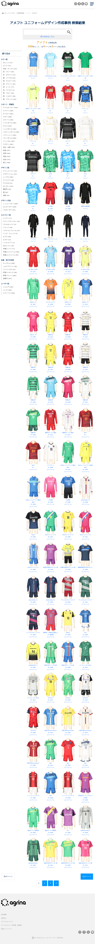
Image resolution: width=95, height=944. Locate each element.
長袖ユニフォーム (11, 255)
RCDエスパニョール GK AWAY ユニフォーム (51, 525)
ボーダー (8, 187)
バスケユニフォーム (11, 231)
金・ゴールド (9, 90)
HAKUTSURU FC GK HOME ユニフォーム (85, 490)
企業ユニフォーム (6, 929)
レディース (9, 293)
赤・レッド (8, 87)
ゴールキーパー (9, 225)
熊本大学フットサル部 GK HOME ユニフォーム (51, 655)
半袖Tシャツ (9, 249)
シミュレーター (10, 204)
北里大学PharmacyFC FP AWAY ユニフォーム (85, 720)
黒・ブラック (9, 100)
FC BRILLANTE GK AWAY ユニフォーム (33, 260)
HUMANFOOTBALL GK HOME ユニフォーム (33, 853)
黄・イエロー (9, 97)
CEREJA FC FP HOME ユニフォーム (33, 325)
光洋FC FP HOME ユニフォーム (68, 623)
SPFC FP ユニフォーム (85, 423)
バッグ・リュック (10, 234)
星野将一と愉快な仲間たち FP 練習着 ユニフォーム (51, 623)
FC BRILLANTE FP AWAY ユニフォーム (68, 260)
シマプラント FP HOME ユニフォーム (51, 455)
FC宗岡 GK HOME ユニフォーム (51, 490)
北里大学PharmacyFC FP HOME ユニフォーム (33, 753)
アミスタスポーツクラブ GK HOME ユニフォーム (68, 590)
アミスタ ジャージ (33, 228)
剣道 (6, 151)
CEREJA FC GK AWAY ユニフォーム (33, 292)
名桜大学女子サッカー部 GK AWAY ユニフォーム (51, 853)
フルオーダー (9, 210)
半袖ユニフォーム (11, 252)
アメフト (8, 111)
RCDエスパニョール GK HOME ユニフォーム (68, 525)
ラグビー (8, 145)
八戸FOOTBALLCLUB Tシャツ (51, 65)
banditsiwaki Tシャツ (33, 65)
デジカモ (8, 183)
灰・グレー (8, 72)
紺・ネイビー (9, 81)
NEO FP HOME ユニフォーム (51, 786)
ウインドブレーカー (11, 222)
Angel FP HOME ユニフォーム (33, 525)
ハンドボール (9, 129)
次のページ (87, 877)
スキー (7, 117)
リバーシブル (9, 270)
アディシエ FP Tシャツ (85, 99)
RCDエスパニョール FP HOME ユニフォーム (33, 557)
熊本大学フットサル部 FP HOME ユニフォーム (68, 655)
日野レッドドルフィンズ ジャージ (51, 228)
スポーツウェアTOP (9, 13)
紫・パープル (9, 78)
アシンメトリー (10, 171)
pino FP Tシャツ (68, 164)
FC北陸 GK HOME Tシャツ (68, 196)
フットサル (9, 142)
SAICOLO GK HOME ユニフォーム (68, 688)
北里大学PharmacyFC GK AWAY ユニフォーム (51, 720)
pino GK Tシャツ (51, 164)
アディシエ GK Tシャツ (51, 99)
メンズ (7, 290)
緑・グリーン (9, 84)
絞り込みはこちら (47, 36)
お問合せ (3, 918)
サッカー (8, 114)
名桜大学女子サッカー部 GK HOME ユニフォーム (68, 853)
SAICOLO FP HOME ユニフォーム (33, 720)
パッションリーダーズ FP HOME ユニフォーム (33, 786)
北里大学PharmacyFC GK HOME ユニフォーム (68, 720)
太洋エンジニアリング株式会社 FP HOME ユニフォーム (33, 491)
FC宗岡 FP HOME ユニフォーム (68, 490)
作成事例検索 (20, 13)
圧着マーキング (10, 273)
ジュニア (8, 287)
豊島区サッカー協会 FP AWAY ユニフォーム (68, 423)
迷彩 (6, 196)
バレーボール (9, 138)
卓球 (6, 154)
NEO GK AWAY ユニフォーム (51, 753)
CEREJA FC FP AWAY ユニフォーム (85, 292)
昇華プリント (9, 276)
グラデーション (10, 174)
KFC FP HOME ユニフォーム (68, 820)
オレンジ (8, 63)
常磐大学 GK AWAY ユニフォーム (51, 325)
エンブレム (9, 264)
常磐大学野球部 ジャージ (85, 195)
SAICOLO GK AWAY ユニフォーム (51, 688)
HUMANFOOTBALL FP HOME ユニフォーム (85, 820)
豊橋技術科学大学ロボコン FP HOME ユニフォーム (85, 557)
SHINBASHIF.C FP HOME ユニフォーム (33, 655)
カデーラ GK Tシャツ (68, 131)
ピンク (7, 66)
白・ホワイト (9, 75)
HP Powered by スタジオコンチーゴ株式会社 (48, 938)
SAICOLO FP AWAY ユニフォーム (85, 688)
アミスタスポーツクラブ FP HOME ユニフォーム (33, 623)
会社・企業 (9, 148)
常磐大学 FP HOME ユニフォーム (33, 357)
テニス (7, 126)
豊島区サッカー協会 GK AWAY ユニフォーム (51, 423)
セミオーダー (9, 207)
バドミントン (9, 135)
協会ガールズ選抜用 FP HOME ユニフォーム (51, 820)
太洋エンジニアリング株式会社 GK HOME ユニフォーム (85, 456)
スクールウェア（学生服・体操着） (12, 925)
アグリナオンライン (7, 922)
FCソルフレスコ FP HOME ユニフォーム (51, 292)
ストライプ (8, 180)
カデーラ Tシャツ (51, 130)
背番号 (7, 279)
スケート (8, 120)
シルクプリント (10, 267)
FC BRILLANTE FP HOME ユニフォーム (85, 260)
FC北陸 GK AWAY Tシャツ (51, 196)
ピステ (7, 240)
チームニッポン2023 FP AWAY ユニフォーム (33, 688)
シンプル (8, 177)
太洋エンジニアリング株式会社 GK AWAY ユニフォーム (68, 456)
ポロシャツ (8, 246)
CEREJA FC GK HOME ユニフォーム (68, 292)
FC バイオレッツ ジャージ (68, 228)
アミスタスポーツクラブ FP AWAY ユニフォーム (85, 590)
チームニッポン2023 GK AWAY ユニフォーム (85, 655)
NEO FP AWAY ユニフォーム (85, 753)
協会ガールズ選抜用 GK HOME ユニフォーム (33, 820)
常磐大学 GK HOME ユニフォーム (68, 325)
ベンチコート (9, 243)
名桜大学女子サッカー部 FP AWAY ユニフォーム (85, 853)
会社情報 (3, 915)
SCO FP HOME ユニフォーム (85, 623)
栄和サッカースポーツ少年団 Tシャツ (85, 66)
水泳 (6, 160)
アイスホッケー (10, 108)
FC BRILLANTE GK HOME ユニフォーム (51, 260)
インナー (7, 219)
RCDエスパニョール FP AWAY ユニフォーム (85, 525)
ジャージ (8, 228)
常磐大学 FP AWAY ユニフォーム (85, 325)
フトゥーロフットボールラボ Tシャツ (68, 66)
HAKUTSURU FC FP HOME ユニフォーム (33, 590)
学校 (6, 157)
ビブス (7, 237)
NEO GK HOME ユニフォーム (68, 753)
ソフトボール (9, 123)
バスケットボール (11, 132)
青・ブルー (8, 93)
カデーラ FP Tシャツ (85, 131)
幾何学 (7, 190)
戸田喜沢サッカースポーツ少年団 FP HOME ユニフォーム (85, 787)
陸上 (6, 163)
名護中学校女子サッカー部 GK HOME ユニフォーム (51, 557)
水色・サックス (10, 69)
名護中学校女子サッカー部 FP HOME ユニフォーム (68, 557)
